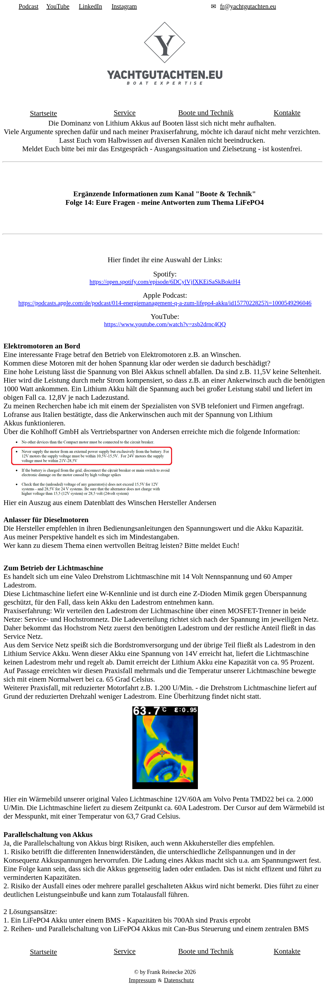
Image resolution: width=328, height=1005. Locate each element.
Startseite (43, 113)
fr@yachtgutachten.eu (248, 6)
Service (125, 112)
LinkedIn (90, 6)
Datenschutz (179, 980)
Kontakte (287, 112)
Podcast (28, 6)
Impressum (142, 980)
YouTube (57, 6)
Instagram (124, 6)
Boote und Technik (206, 112)
